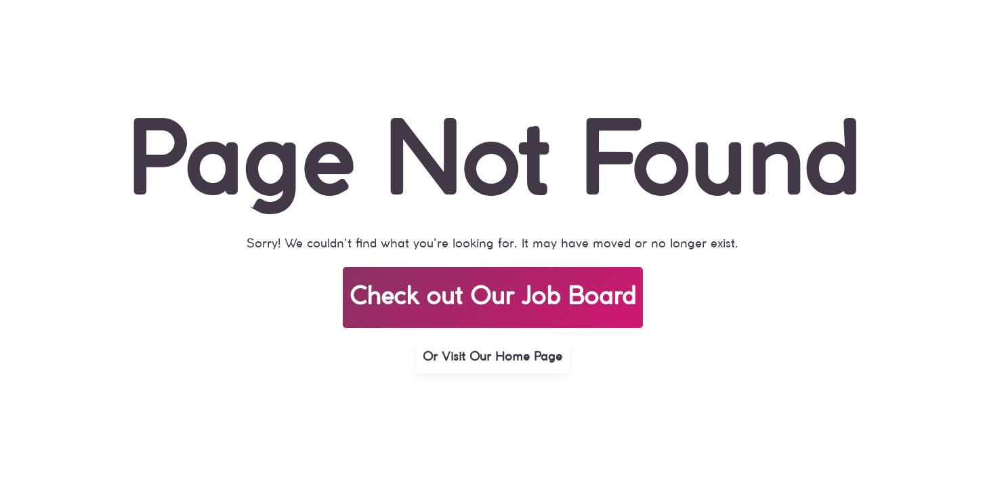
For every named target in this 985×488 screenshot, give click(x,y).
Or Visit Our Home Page (492, 357)
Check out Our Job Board (493, 297)
